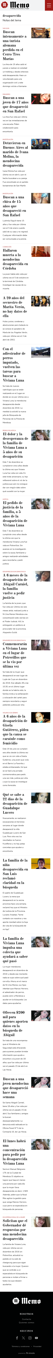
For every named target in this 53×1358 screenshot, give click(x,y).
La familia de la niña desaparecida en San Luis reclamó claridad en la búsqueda (15, 874)
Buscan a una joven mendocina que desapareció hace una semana (16, 1088)
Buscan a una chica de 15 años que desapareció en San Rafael (14, 206)
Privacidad (37, 1346)
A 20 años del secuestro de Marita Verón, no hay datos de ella (15, 307)
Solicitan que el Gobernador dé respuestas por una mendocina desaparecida (15, 1230)
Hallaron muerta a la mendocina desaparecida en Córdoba (15, 259)
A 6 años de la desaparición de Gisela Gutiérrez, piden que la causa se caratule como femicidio (15, 730)
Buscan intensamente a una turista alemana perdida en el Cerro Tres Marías (14, 45)
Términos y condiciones (21, 1346)
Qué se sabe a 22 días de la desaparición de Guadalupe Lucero (15, 804)
